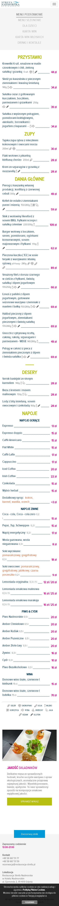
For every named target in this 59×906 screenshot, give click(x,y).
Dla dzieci (29, 26)
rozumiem (29, 902)
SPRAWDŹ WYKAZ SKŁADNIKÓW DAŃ (29, 802)
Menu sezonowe (29, 20)
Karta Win (29, 31)
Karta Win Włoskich (29, 37)
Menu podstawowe (29, 14)
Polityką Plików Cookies (34, 889)
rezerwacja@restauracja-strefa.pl (18, 864)
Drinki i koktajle (29, 43)
